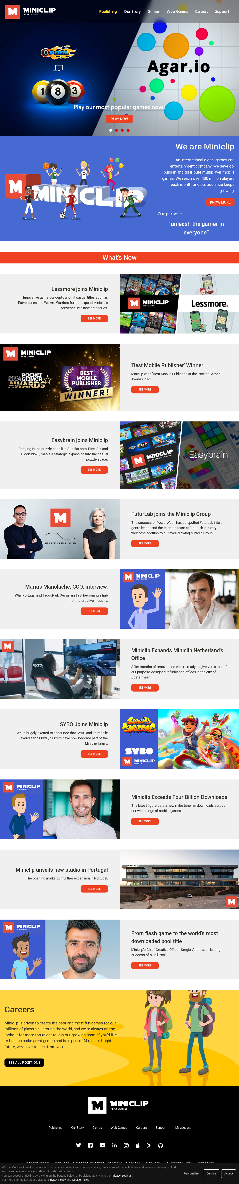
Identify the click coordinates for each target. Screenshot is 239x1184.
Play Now (119, 119)
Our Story (131, 11)
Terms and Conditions (37, 1162)
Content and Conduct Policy (88, 1162)
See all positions (24, 1062)
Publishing (107, 11)
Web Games (176, 11)
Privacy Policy (61, 1162)
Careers (201, 11)
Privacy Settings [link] (121, 1175)
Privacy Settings (205, 1162)
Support (222, 11)
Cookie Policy (152, 1162)
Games (153, 11)
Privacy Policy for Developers (124, 1162)
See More (94, 318)
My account (183, 1128)
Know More (220, 202)
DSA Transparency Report (178, 1162)
